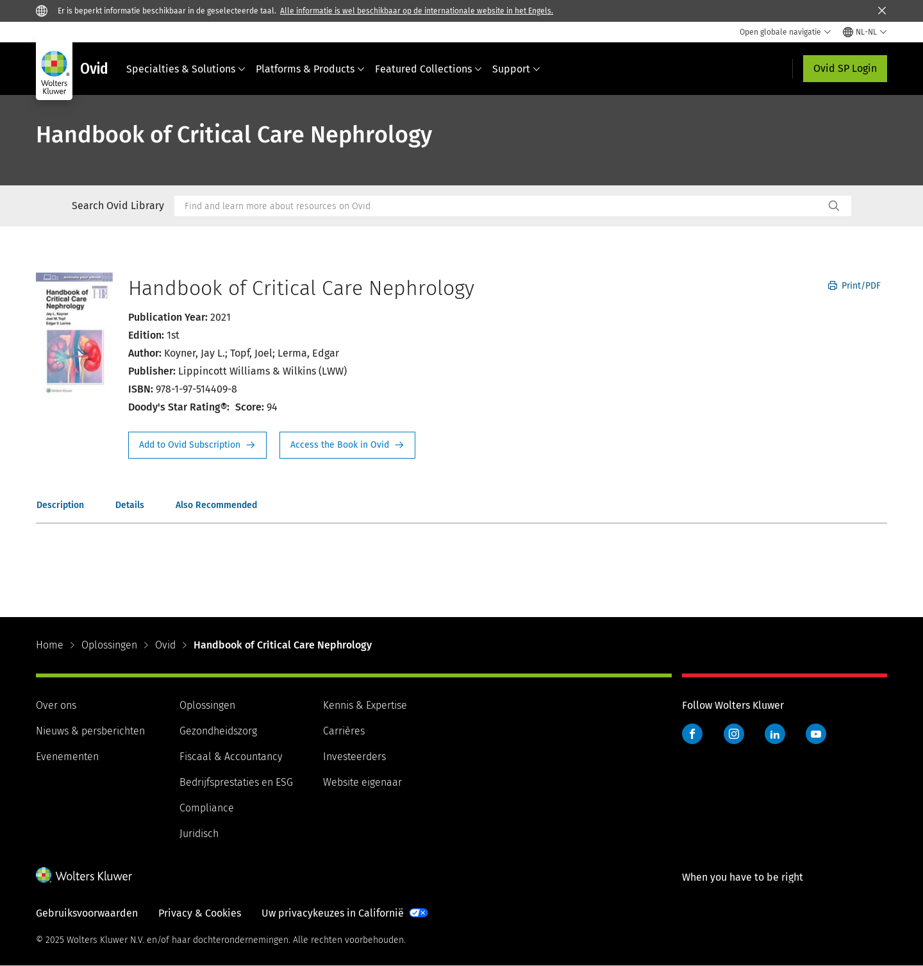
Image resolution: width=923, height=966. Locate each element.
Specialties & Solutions (185, 69)
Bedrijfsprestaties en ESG (236, 782)
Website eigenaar (362, 782)
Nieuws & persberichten (90, 731)
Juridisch (199, 833)
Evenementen (67, 756)
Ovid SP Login (845, 68)
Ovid (165, 645)
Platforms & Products (310, 69)
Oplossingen (109, 645)
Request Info (197, 445)
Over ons (56, 705)
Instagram (734, 734)
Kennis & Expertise (365, 705)
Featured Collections (428, 69)
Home (49, 645)
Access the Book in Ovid (347, 445)
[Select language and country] (865, 32)
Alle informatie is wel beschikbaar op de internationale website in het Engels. (416, 10)
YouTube (816, 734)
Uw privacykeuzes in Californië (333, 913)
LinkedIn (775, 734)
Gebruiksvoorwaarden (87, 913)
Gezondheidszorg (218, 731)
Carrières (344, 731)
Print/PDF (854, 285)
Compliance (206, 808)
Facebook (692, 734)
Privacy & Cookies (199, 913)
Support (516, 69)
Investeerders (354, 756)
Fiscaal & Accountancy (230, 756)
